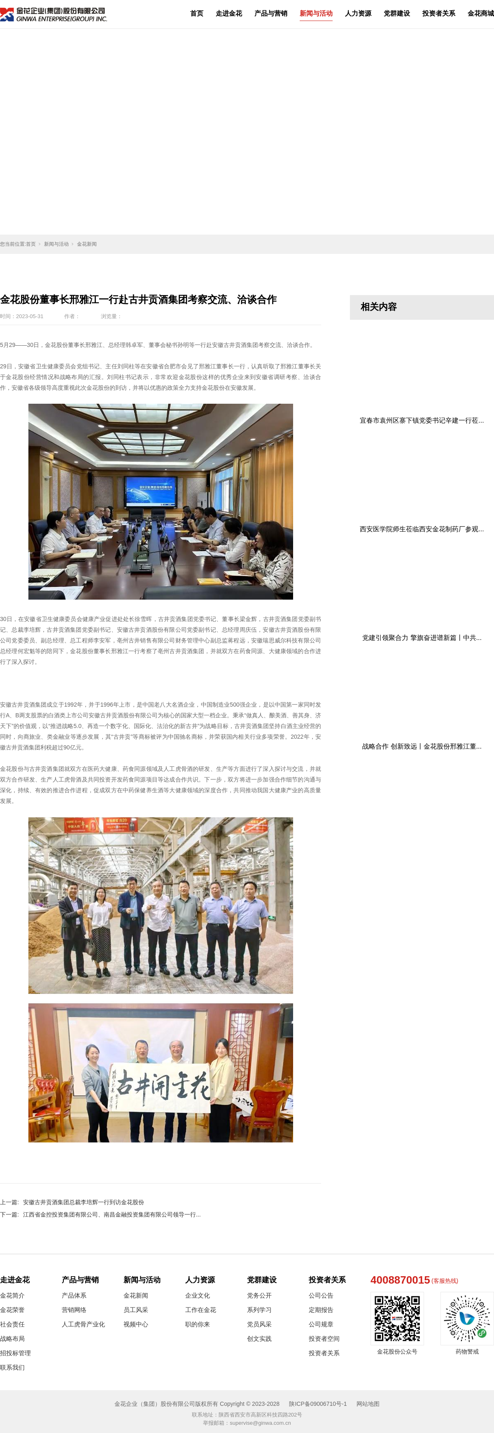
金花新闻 (87, 244)
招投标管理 (15, 1352)
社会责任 (12, 1324)
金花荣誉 (12, 1309)
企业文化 (197, 1295)
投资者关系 (438, 13)
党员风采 (259, 1324)
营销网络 (74, 1309)
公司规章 (321, 1324)
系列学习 (259, 1309)
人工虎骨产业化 (83, 1324)
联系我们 (12, 1367)
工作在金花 (200, 1309)
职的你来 (197, 1324)
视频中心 (136, 1324)
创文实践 (259, 1338)
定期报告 (321, 1309)
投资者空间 (324, 1338)
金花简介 (12, 1295)
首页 (196, 13)
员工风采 (136, 1309)
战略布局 (12, 1338)
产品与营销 (270, 13)
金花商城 (481, 13)
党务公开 (259, 1295)
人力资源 (358, 13)
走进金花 (229, 13)
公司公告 (321, 1295)
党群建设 (397, 13)
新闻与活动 (316, 13)
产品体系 (74, 1295)
